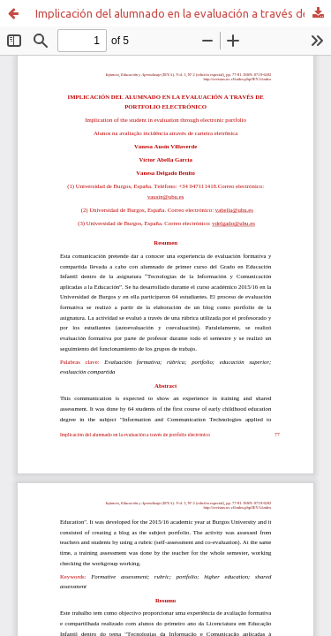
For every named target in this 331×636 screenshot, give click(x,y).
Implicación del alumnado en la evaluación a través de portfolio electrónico (183, 13)
